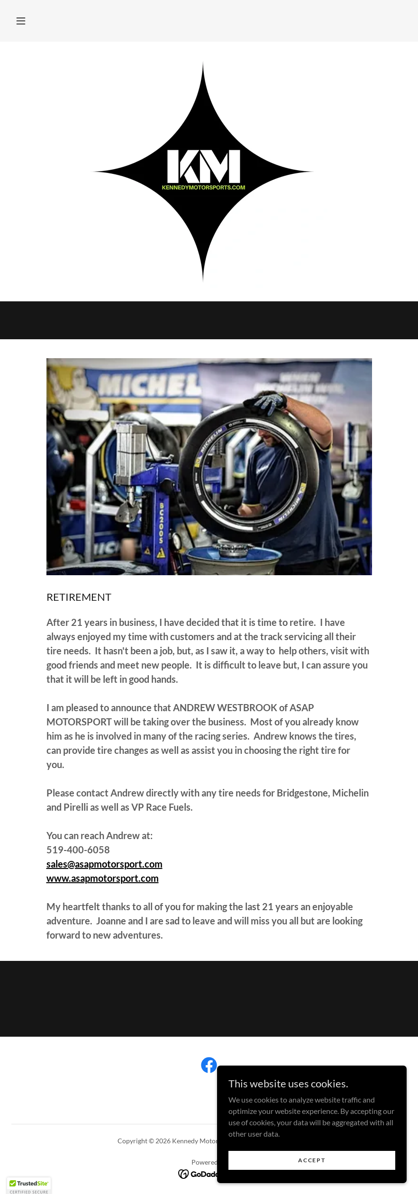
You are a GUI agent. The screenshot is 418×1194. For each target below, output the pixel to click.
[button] (20, 20)
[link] (209, 1067)
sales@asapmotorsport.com (104, 863)
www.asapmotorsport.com (102, 878)
